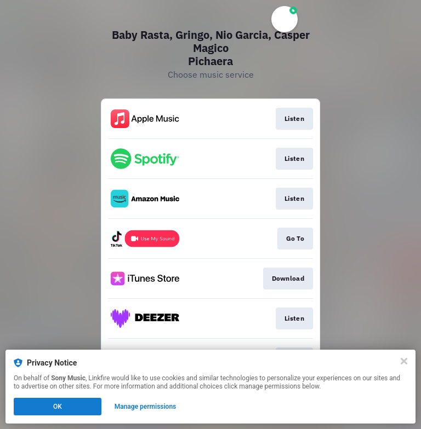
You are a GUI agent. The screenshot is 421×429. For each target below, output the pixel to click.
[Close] (404, 361)
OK (57, 406)
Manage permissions (146, 406)
